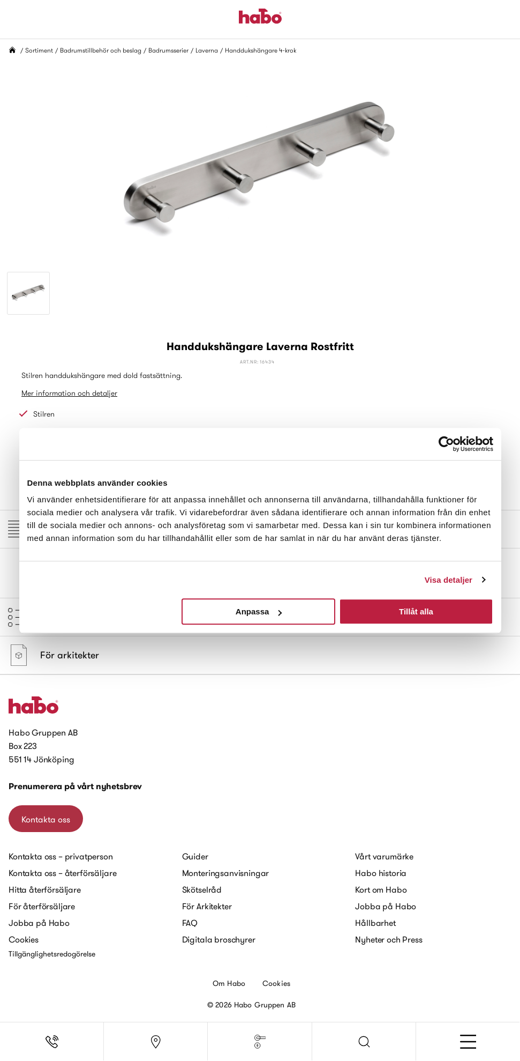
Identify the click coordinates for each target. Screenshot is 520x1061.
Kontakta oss (45, 819)
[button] (364, 1041)
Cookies (24, 939)
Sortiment (39, 50)
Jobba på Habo (39, 922)
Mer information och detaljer (69, 393)
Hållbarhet (375, 922)
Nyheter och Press (388, 939)
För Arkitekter (207, 906)
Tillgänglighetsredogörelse (52, 954)
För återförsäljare (42, 906)
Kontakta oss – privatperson (61, 856)
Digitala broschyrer (218, 939)
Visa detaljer (448, 579)
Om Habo (229, 983)
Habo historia (380, 872)
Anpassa (259, 611)
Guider (195, 856)
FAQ (190, 922)
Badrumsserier (168, 50)
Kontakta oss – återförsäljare (62, 872)
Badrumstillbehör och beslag (100, 50)
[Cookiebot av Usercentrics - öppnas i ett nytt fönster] (446, 444)
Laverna (206, 50)
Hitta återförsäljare (45, 889)
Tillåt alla (416, 611)
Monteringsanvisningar (225, 872)
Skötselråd (202, 889)
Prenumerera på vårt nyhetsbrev (75, 786)
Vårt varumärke (384, 856)
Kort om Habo (380, 889)
